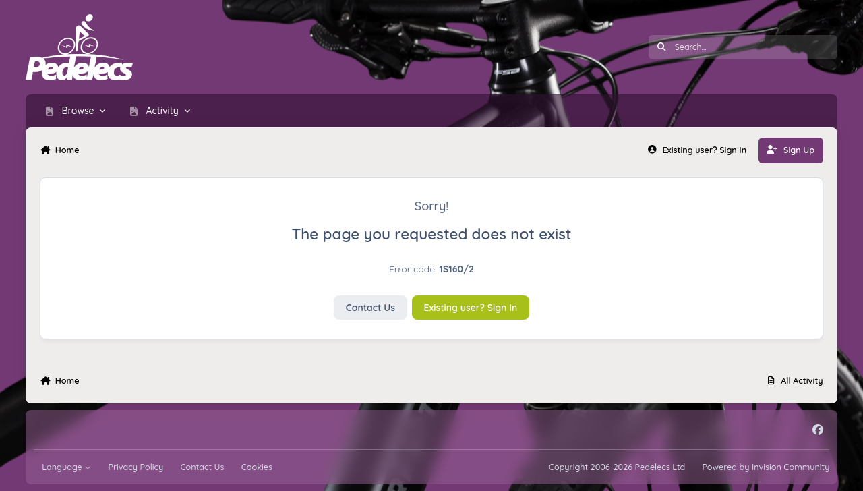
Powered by (765, 466)
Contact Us (370, 307)
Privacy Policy (135, 466)
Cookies (256, 466)
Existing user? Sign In (471, 307)
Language (66, 466)
